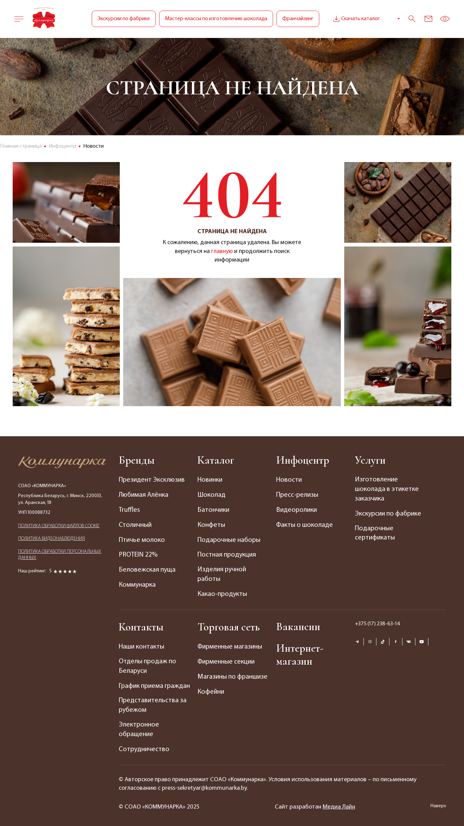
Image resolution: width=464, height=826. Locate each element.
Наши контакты (142, 644)
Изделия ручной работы (221, 573)
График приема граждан (154, 683)
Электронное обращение (139, 727)
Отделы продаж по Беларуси (147, 664)
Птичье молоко (142, 538)
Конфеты (211, 524)
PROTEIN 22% (138, 553)
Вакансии (298, 624)
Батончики (213, 509)
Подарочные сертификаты (375, 533)
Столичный (135, 524)
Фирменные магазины (230, 644)
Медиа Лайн (339, 804)
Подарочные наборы (228, 538)
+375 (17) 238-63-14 (377, 622)
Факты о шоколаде (304, 524)
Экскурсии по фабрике (124, 19)
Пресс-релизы (297, 494)
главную (222, 251)
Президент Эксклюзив (151, 480)
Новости (289, 480)
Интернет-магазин (299, 653)
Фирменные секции (226, 659)
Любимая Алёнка (144, 494)
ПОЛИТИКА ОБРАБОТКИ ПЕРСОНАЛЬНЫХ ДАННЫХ (59, 555)
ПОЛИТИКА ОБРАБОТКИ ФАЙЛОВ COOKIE (59, 526)
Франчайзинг (297, 19)
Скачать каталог (356, 19)
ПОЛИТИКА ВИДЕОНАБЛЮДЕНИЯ (51, 539)
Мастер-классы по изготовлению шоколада (216, 19)
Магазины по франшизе (232, 674)
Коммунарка (137, 582)
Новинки (210, 480)
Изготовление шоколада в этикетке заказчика (386, 490)
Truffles (129, 509)
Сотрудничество (144, 747)
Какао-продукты (222, 592)
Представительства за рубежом (152, 703)
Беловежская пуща (147, 568)
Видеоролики (296, 509)
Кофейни (210, 688)
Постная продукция (226, 553)
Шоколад (211, 494)
